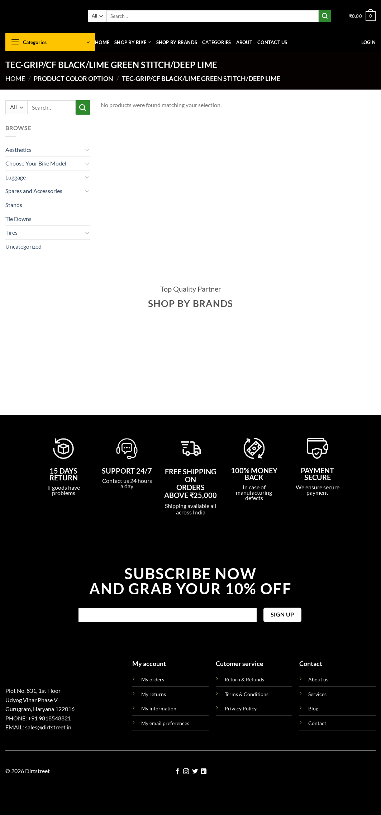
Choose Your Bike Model (35, 163)
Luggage (15, 177)
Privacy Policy (241, 708)
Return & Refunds (244, 679)
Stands (13, 204)
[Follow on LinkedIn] (203, 771)
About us (318, 679)
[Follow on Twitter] (195, 771)
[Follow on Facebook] (177, 771)
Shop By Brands (176, 42)
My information (158, 708)
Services (317, 694)
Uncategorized (23, 246)
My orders (152, 679)
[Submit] (325, 16)
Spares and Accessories (33, 190)
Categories (216, 42)
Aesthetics (18, 149)
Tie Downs (18, 218)
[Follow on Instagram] (186, 771)
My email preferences (165, 723)
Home (102, 42)
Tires (11, 232)
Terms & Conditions (246, 694)
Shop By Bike (132, 42)
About (244, 42)
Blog (313, 708)
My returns (153, 694)
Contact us (272, 42)
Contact (317, 723)
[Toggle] (87, 149)
